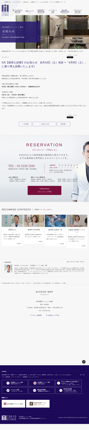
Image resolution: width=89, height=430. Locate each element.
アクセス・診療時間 (54, 2)
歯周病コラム (8, 2)
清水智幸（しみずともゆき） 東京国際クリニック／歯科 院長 (30, 265)
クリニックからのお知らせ (19, 51)
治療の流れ (25, 2)
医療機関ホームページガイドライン (31, 377)
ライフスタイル (17, 2)
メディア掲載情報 (6, 377)
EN (61, 2)
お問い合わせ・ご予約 (52, 374)
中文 (64, 2)
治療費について (34, 2)
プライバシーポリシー (16, 377)
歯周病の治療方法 (23, 374)
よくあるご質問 (44, 2)
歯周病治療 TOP (6, 51)
